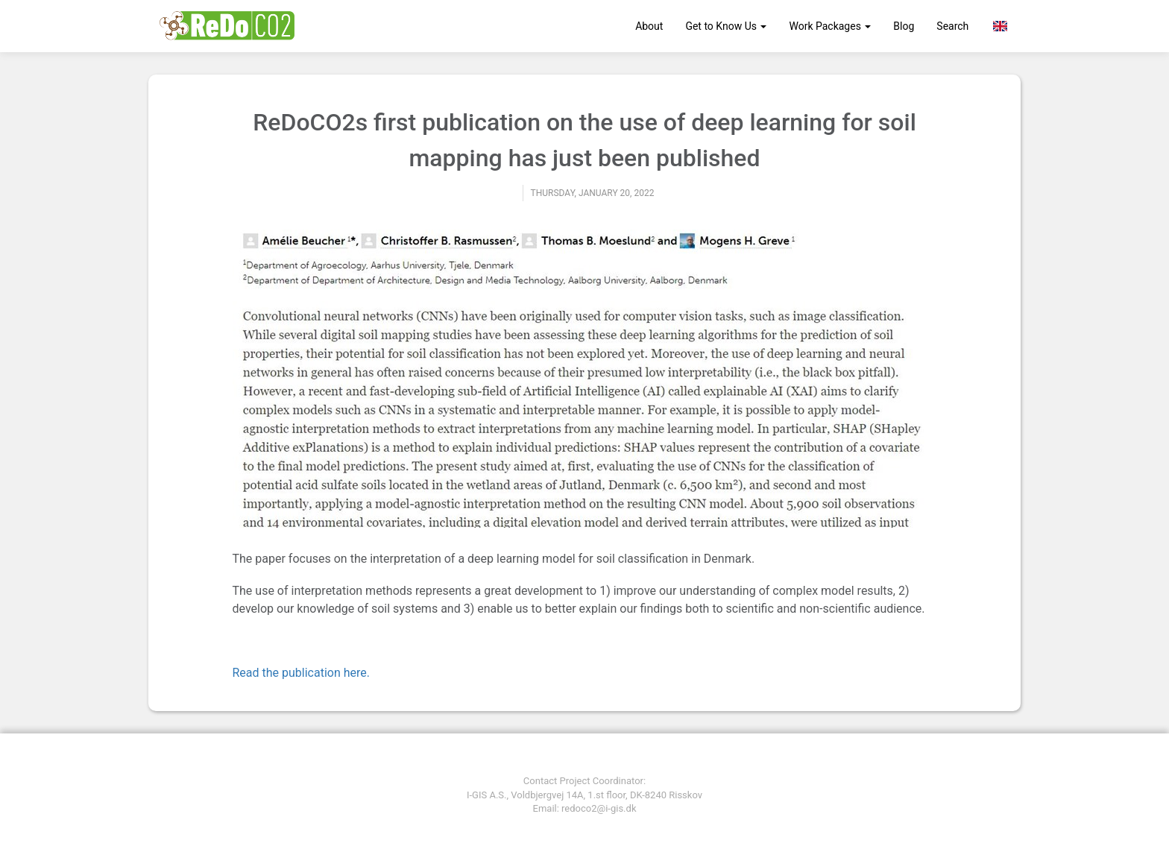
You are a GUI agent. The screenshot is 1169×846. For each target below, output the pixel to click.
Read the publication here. (302, 673)
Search (952, 26)
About (649, 26)
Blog (903, 26)
